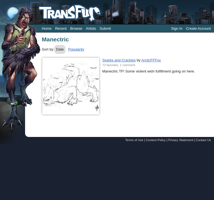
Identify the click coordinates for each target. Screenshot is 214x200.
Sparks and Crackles (119, 60)
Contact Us (203, 140)
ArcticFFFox (151, 60)
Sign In (176, 28)
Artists (91, 28)
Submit (105, 28)
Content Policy (156, 140)
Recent (61, 28)
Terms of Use (134, 140)
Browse (76, 28)
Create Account (198, 28)
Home (47, 28)
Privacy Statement (180, 140)
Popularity (76, 49)
